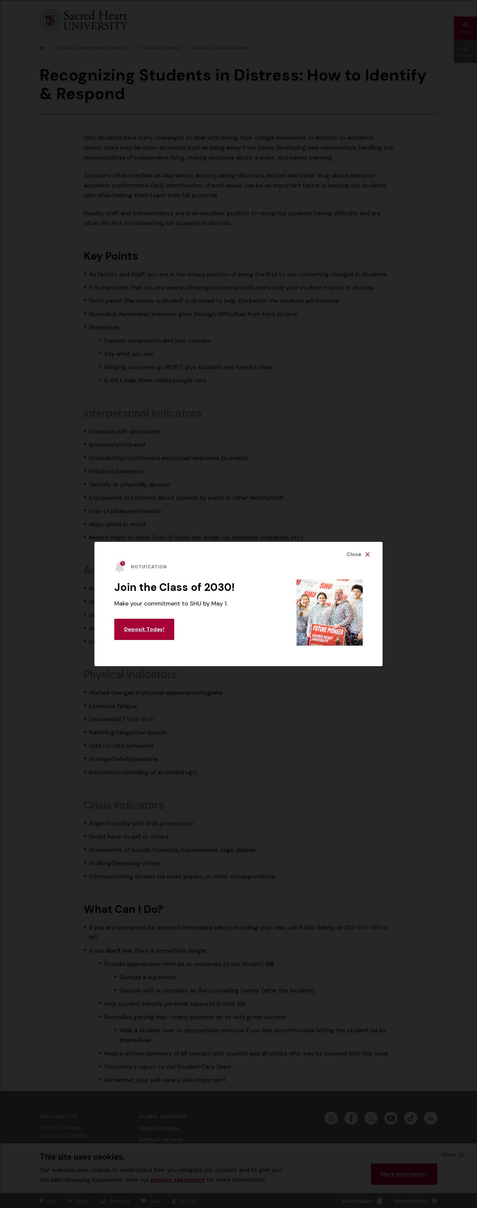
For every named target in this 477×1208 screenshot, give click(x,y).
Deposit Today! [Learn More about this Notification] (144, 629)
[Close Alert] (358, 554)
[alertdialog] (238, 604)
